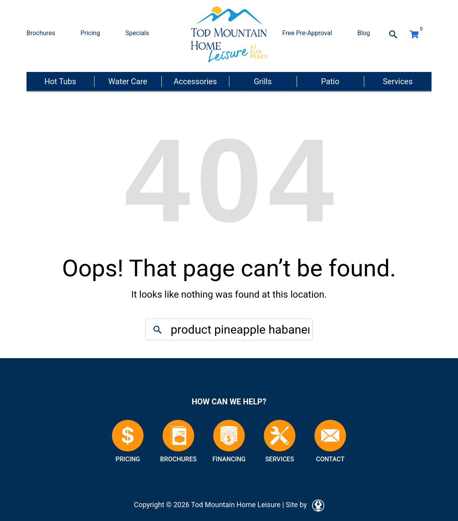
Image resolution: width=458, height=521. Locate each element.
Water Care (127, 81)
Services (398, 81)
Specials (137, 33)
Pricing (90, 33)
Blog (364, 33)
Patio (330, 81)
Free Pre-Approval (307, 33)
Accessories (195, 81)
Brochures (40, 33)
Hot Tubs (60, 81)
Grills (263, 81)
